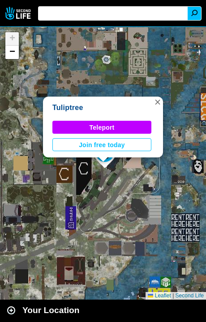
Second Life (19, 13)
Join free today (102, 144)
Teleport (102, 127)
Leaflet (159, 295)
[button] (157, 102)
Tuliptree (67, 107)
